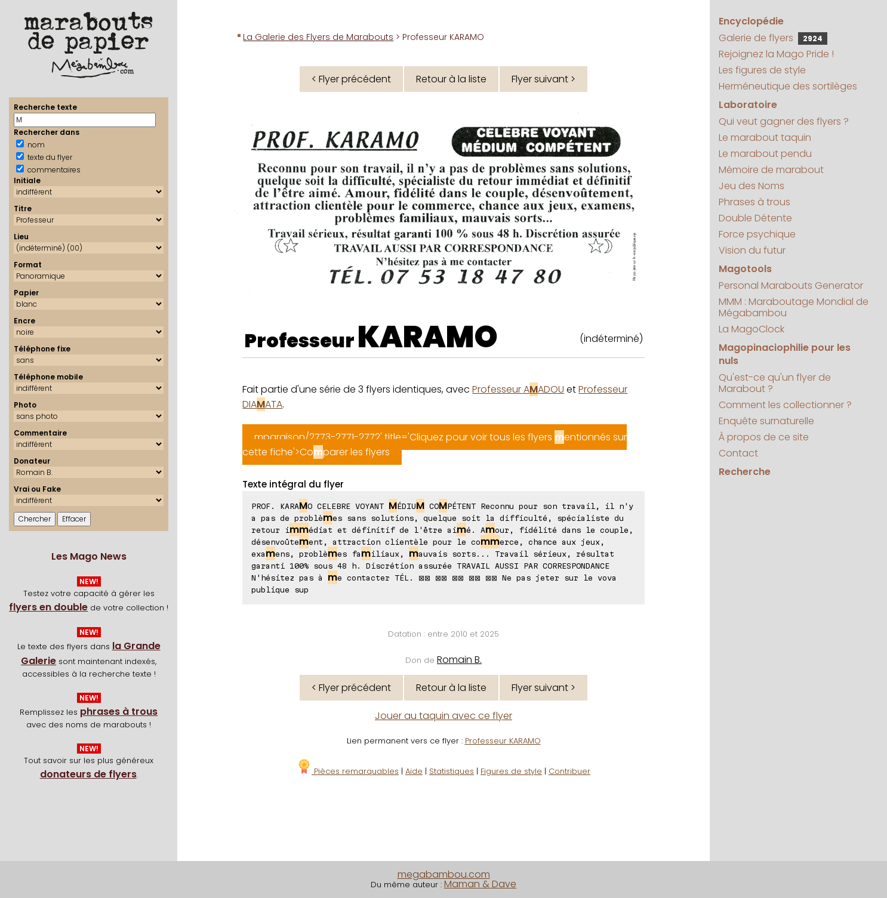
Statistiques (451, 771)
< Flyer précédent (351, 79)
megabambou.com (444, 874)
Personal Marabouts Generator (791, 285)
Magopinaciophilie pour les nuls (785, 354)
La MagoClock (751, 329)
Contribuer (569, 771)
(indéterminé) (611, 338)
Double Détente (755, 218)
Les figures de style (762, 70)
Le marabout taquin (765, 137)
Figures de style (511, 771)
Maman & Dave (480, 884)
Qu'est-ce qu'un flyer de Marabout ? (775, 383)
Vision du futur (752, 250)
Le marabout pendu (765, 154)
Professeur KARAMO (503, 740)
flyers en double (48, 607)
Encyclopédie (751, 21)
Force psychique (757, 234)
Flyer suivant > (543, 79)
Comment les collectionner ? (785, 405)
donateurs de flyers (88, 774)
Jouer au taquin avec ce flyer (443, 716)
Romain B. (459, 659)
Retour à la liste (451, 79)
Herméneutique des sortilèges (788, 86)
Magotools (745, 269)
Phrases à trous (754, 202)
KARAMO (428, 337)
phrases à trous (119, 711)
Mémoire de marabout (771, 170)
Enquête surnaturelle (766, 421)
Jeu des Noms (751, 186)
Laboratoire (748, 105)
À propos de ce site (764, 437)
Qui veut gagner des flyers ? (784, 121)
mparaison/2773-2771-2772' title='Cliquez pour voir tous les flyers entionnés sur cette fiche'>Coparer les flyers (434, 444)
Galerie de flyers (773, 38)
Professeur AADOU (518, 389)
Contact (738, 453)
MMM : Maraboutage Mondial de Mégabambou (793, 307)
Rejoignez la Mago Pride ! (776, 54)
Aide (414, 771)
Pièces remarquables (348, 771)
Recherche (745, 472)
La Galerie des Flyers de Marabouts (318, 37)
